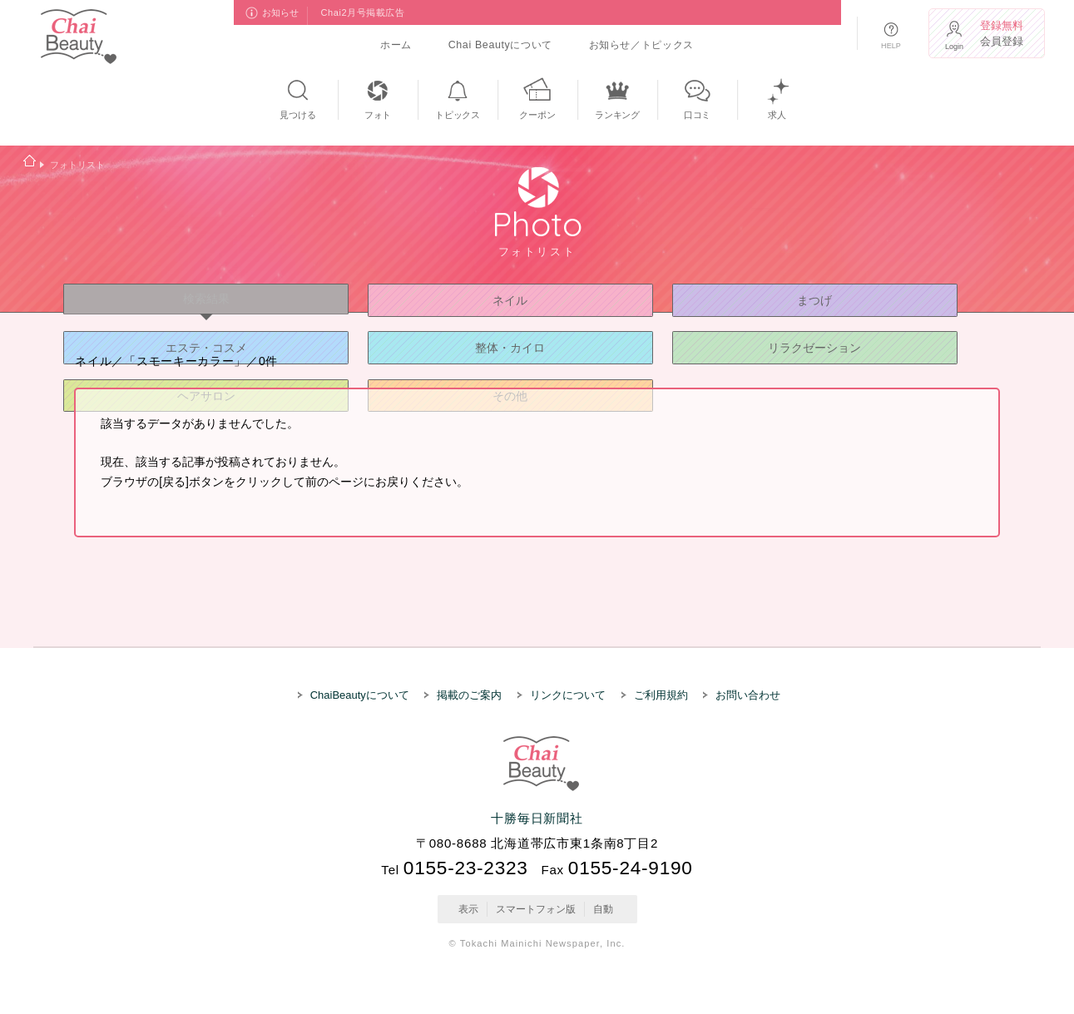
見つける (297, 115)
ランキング (617, 115)
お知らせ (281, 12)
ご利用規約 (661, 695)
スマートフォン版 (536, 909)
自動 (603, 909)
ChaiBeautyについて (359, 695)
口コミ (696, 115)
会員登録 (1005, 33)
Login (954, 46)
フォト (377, 115)
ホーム (396, 45)
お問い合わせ (747, 695)
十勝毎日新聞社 (536, 818)
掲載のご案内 (469, 695)
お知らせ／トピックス (641, 45)
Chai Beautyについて (500, 45)
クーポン (537, 115)
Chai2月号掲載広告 (363, 12)
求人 (777, 115)
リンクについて (568, 695)
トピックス (457, 115)
